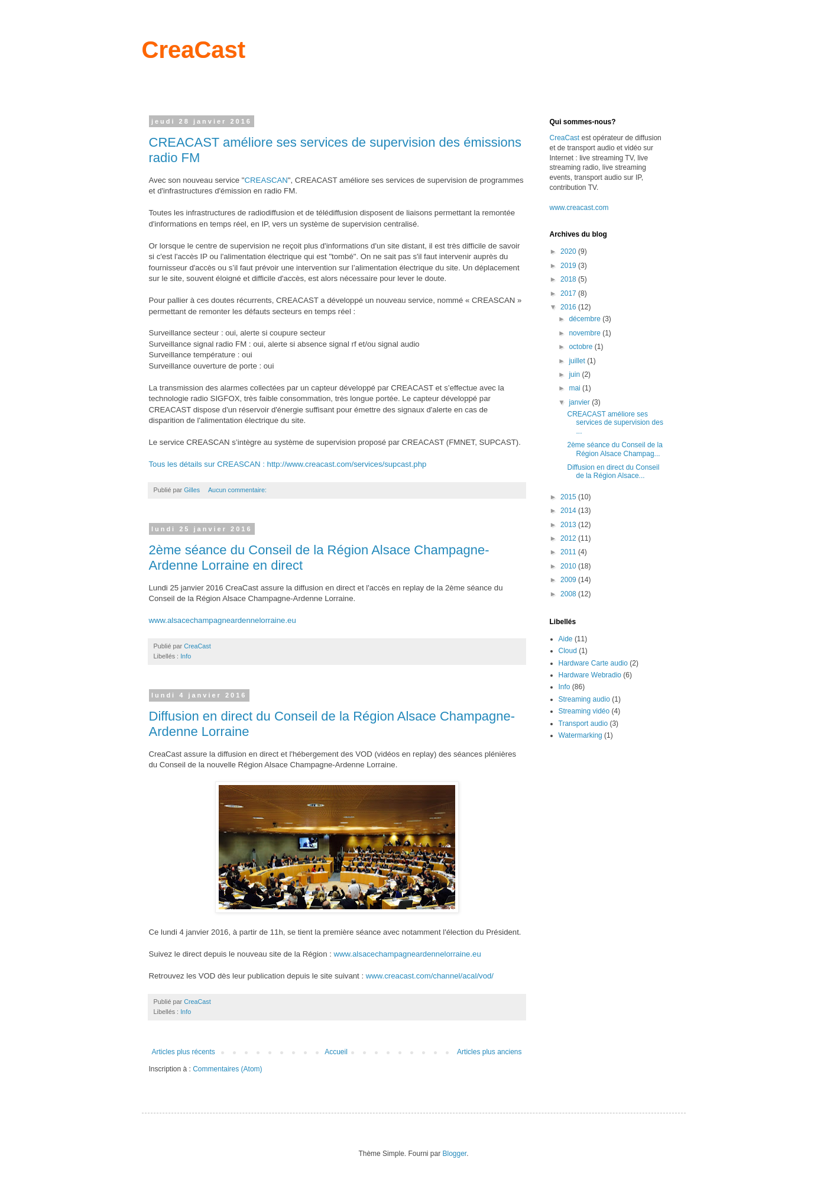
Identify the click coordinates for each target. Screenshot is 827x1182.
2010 (569, 566)
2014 (569, 510)
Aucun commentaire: (238, 489)
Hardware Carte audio (593, 663)
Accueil (336, 1052)
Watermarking (580, 735)
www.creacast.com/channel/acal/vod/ (430, 975)
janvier (580, 402)
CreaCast (194, 50)
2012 (569, 538)
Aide (566, 639)
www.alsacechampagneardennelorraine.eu (222, 620)
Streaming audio (584, 699)
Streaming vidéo (584, 711)
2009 (569, 580)
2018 (569, 279)
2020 (569, 251)
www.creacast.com (579, 208)
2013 (569, 525)
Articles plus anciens (489, 1052)
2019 (569, 265)
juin (575, 374)
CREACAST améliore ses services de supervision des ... (615, 422)
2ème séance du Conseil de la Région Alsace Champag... (614, 449)
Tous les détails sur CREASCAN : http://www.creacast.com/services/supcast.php (288, 464)
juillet (578, 361)
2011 (569, 552)
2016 (569, 307)
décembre (585, 319)
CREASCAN (266, 180)
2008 (569, 594)
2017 (569, 293)
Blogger (455, 1153)
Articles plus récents (183, 1052)
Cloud (568, 651)
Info (185, 656)
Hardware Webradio (590, 675)
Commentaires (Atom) (227, 1069)
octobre (581, 347)
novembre (585, 333)
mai (575, 388)
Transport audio (583, 723)
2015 (569, 497)
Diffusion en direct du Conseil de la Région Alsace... (613, 471)
